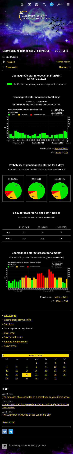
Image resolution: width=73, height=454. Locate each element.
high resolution (61, 148)
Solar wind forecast (13, 337)
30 (46, 379)
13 (17, 371)
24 (55, 375)
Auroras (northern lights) (16, 341)
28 (27, 379)
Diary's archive (8, 422)
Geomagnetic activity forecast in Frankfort (26, 51)
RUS (60, 4)
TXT (66, 152)
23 (46, 375)
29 (36, 379)
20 (17, 375)
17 (55, 371)
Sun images (10, 315)
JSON (58, 152)
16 (46, 371)
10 (55, 367)
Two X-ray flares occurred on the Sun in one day (26, 414)
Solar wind (9, 333)
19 (7, 375)
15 (36, 371)
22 (36, 375)
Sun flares (9, 324)
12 (7, 371)
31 (55, 379)
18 (64, 371)
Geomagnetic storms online (17, 320)
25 (64, 375)
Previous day (12, 67)
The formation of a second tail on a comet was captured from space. (36, 397)
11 (64, 367)
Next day (63, 67)
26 (7, 379)
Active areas (10, 346)
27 (17, 379)
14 (27, 371)
